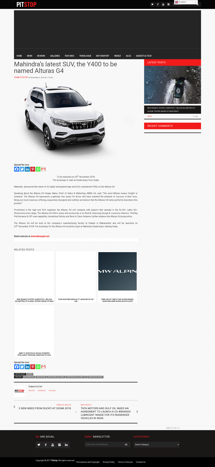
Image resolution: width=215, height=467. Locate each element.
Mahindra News (95, 377)
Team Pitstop (21, 77)
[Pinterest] (32, 169)
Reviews (41, 56)
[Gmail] (43, 169)
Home (19, 56)
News (29, 56)
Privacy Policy (109, 462)
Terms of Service (125, 462)
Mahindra (41, 377)
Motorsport (102, 56)
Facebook (42, 390)
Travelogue (85, 56)
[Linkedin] (27, 169)
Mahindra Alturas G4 (76, 377)
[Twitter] (22, 169)
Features (69, 56)
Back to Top (171, 428)
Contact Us (140, 462)
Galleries (55, 56)
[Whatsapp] (38, 169)
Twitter (31, 390)
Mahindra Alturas (56, 377)
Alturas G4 (29, 377)
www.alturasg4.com (40, 236)
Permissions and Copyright (88, 462)
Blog (128, 56)
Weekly (117, 56)
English (180, 2)
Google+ (52, 390)
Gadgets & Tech (144, 56)
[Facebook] (16, 169)
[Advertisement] (107, 29)
